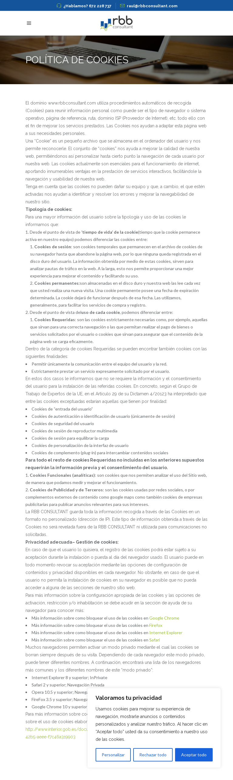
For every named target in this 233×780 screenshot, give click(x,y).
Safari (154, 639)
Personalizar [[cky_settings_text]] (113, 754)
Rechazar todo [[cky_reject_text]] (153, 754)
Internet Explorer (165, 632)
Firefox (155, 625)
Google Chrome (164, 617)
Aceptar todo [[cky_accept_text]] (194, 754)
